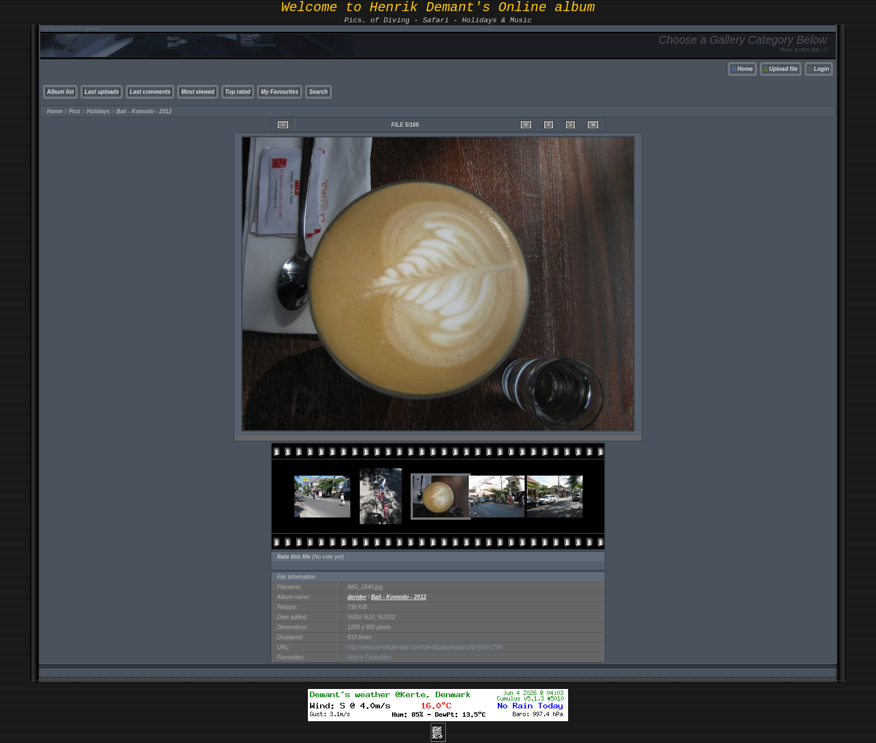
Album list (60, 92)
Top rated (237, 92)
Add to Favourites (369, 657)
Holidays (98, 111)
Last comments (150, 92)
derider (356, 597)
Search (318, 92)
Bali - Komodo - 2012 (144, 111)
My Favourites (279, 92)
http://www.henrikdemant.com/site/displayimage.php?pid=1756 (424, 647)
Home (745, 69)
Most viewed (197, 92)
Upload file (783, 69)
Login (821, 69)
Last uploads (101, 92)
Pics (74, 111)
